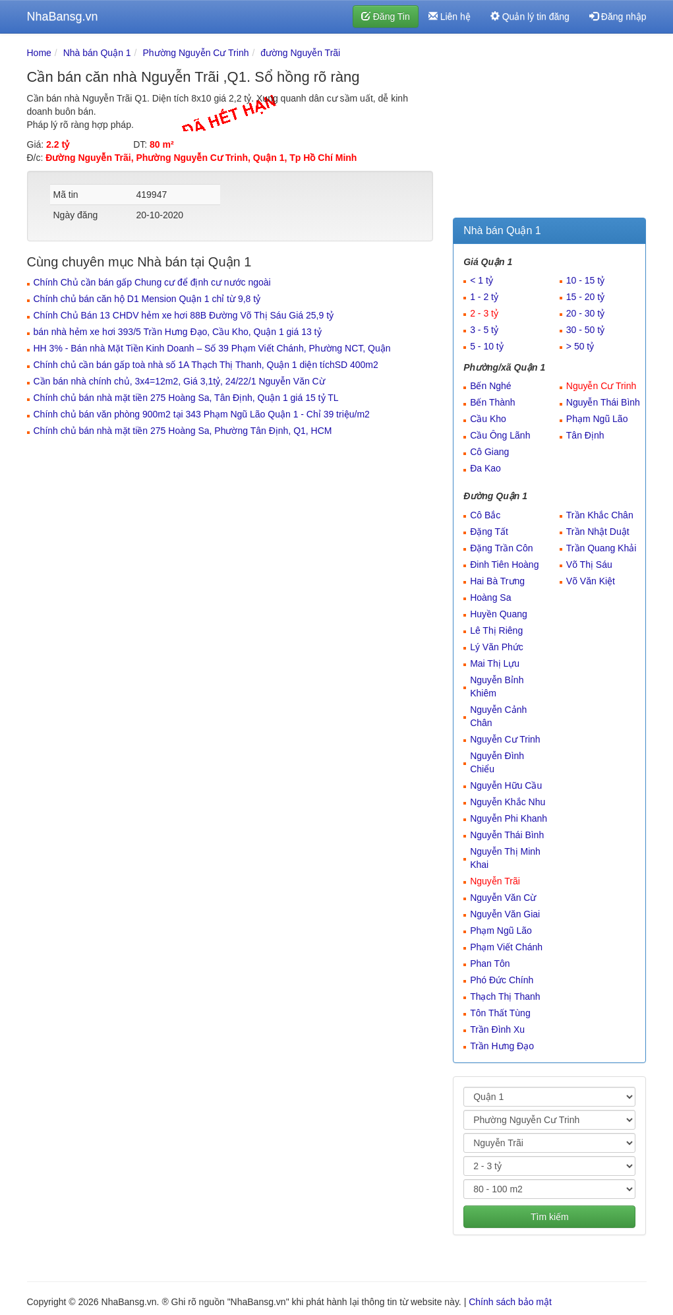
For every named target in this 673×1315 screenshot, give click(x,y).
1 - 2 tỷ (484, 296)
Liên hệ (449, 16)
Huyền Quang (498, 614)
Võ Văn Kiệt (590, 581)
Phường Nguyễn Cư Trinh (195, 52)
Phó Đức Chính (501, 980)
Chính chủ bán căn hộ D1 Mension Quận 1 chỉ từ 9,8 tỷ (147, 298)
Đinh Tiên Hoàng (504, 564)
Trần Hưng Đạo (502, 1046)
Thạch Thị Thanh (505, 996)
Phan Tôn (490, 963)
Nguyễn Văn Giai (505, 914)
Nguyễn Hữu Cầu (506, 785)
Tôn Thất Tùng (500, 1013)
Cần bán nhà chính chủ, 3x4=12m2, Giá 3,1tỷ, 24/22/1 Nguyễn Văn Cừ (179, 381)
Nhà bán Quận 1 (97, 52)
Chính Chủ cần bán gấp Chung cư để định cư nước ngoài (152, 282)
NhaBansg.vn (62, 16)
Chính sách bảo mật (510, 1302)
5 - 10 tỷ (487, 346)
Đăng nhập (618, 16)
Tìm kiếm (550, 1216)
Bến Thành (492, 402)
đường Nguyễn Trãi (300, 52)
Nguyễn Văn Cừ (503, 897)
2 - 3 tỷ (484, 313)
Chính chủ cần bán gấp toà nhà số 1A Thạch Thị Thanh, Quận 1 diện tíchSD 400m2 (206, 364)
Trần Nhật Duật (597, 531)
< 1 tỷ (481, 280)
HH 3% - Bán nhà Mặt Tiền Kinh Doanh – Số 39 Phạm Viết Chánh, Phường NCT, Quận (212, 348)
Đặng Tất (489, 531)
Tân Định (585, 435)
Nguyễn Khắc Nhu (507, 802)
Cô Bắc (485, 515)
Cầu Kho (488, 418)
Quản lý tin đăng (530, 16)
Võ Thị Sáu (589, 564)
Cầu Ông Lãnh (500, 435)
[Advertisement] (549, 128)
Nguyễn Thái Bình (603, 402)
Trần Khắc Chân (599, 515)
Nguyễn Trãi (495, 881)
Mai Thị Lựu (494, 663)
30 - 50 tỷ (585, 329)
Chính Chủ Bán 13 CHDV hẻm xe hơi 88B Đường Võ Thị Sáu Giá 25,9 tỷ (184, 315)
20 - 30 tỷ (585, 313)
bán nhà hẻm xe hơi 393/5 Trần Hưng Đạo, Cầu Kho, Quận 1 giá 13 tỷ (178, 331)
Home (39, 52)
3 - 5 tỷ (484, 329)
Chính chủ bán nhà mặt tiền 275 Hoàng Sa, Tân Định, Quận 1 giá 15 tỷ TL (186, 397)
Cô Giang (489, 451)
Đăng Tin (385, 16)
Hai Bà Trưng (497, 581)
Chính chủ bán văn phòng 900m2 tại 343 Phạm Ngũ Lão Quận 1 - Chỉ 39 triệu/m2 (202, 414)
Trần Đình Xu (497, 1029)
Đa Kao (485, 468)
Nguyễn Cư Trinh (601, 386)
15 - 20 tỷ (585, 296)
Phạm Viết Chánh (506, 947)
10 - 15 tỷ (585, 280)
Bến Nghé (490, 386)
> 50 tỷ (580, 346)
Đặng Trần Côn (501, 548)
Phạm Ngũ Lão (597, 418)
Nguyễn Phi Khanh (508, 818)
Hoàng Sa (490, 597)
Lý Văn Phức (496, 647)
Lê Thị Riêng (496, 630)
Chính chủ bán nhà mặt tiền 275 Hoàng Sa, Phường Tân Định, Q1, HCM (183, 430)
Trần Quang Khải (601, 548)
